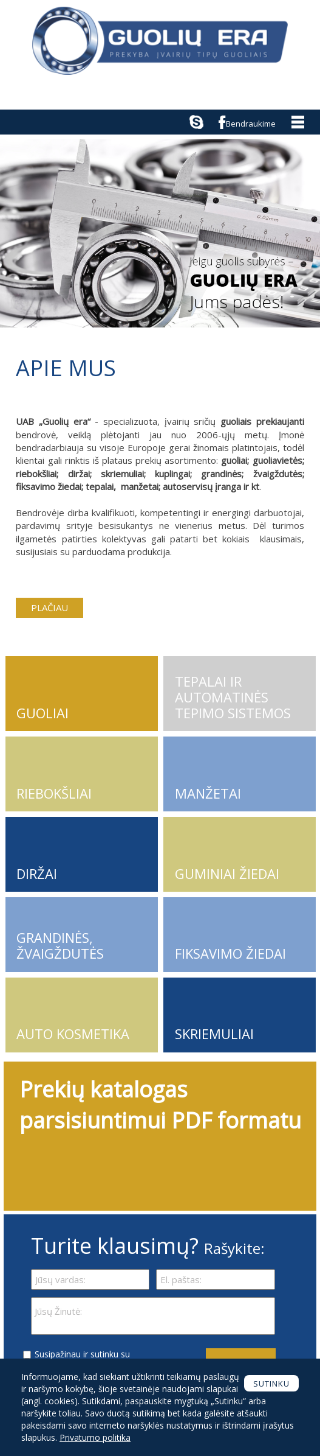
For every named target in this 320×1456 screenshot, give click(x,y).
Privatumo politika (95, 1437)
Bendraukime (251, 123)
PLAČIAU (49, 607)
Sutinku (271, 1383)
